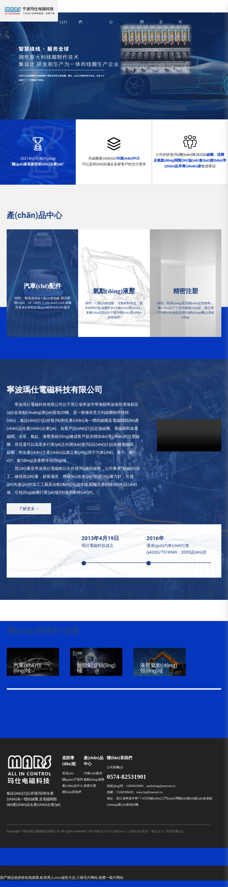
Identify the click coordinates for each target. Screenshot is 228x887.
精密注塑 (90, 792)
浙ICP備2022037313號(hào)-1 (107, 837)
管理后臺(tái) (175, 837)
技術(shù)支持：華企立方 (146, 837)
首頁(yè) (67, 779)
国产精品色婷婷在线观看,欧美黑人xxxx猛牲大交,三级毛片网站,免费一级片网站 (61, 884)
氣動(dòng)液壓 (94, 786)
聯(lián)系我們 (71, 798)
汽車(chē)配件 (93, 779)
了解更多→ (29, 509)
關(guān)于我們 (72, 786)
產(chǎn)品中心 (72, 792)
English (215, 11)
